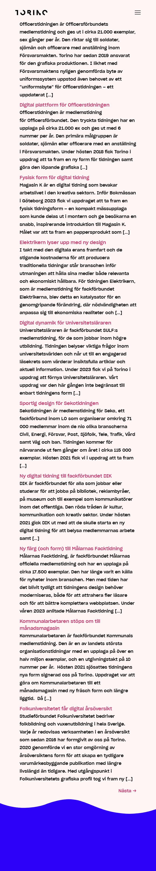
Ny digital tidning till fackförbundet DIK (66, 476)
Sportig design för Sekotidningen (59, 403)
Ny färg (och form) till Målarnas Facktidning (71, 549)
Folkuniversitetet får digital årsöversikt (66, 709)
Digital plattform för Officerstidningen (65, 105)
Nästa (127, 790)
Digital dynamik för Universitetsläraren (65, 323)
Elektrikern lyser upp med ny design (63, 242)
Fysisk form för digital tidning (54, 178)
